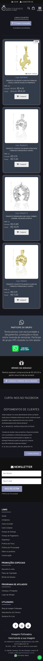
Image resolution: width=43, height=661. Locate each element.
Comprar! (23, 96)
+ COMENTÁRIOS (32, 454)
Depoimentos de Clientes (11, 612)
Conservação (6, 556)
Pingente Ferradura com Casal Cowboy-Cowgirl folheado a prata (21, 218)
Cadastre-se (26, 2)
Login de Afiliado (8, 595)
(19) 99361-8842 (21, 656)
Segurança (6, 540)
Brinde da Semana (8, 577)
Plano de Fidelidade (9, 573)
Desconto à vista (8, 569)
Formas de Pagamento (10, 536)
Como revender (7, 524)
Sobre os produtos (8, 552)
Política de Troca (8, 544)
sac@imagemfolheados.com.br (24, 653)
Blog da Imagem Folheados (12, 609)
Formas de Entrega (9, 532)
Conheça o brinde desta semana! (21, 381)
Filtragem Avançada (21, 23)
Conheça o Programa (9, 591)
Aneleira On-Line (8, 616)
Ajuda (4, 516)
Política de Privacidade (10, 494)
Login (15, 2)
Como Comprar (7, 528)
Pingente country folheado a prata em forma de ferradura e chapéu (21, 150)
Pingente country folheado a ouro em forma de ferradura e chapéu (21, 285)
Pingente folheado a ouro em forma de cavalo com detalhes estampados (21, 82)
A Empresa (6, 520)
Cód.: (22, 78)
